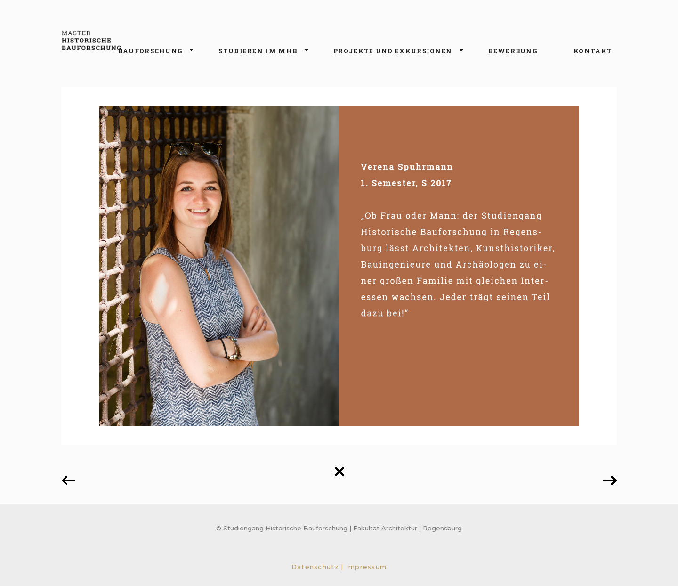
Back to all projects (339, 471)
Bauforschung (152, 51)
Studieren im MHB (259, 51)
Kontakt (592, 51)
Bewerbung (512, 51)
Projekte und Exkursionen (394, 51)
